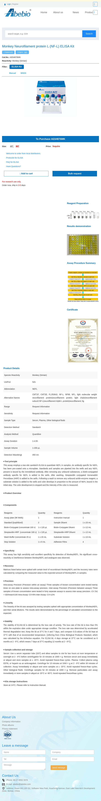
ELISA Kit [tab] (17, 67)
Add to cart (26, 173)
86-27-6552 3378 (20, 776)
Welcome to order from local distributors (23, 153)
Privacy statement (9, 725)
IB (25, 799)
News (76, 12)
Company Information (11, 718)
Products (90, 12)
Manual (12, 73)
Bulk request (74, 173)
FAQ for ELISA (12, 162)
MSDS (23, 73)
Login (9, 4)
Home (44, 12)
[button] (9, 105)
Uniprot (3, 799)
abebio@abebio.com (22, 780)
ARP (30, 799)
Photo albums (8, 721)
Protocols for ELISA (14, 158)
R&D (16, 799)
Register (15, 4)
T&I (21, 799)
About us (58, 12)
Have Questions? (13, 166)
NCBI (10, 799)
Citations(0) (8, 52)
